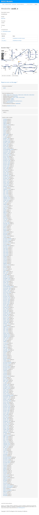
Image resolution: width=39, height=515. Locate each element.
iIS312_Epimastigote (7, 487)
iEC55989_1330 (6, 141)
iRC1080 (5, 218)
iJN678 (4, 211)
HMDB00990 (17, 103)
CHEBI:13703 (9, 94)
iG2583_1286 (6, 183)
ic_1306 (5, 137)
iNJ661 (4, 133)
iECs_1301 (5, 171)
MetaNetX (9, 105)
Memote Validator (20, 4)
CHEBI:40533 (31, 94)
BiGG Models (7, 1)
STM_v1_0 (5, 208)
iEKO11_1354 (6, 181)
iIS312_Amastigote (7, 490)
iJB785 (4, 230)
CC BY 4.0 (13, 105)
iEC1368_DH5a (6, 245)
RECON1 (3, 18)
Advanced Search (8, 4)
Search (36, 4)
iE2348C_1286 (6, 138)
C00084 (12, 98)
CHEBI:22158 (20, 94)
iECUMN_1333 (6, 178)
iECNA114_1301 (7, 160)
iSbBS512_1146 (7, 189)
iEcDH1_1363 (6, 148)
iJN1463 (5, 257)
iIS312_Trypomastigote (8, 485)
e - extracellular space (6, 31)
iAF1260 (5, 120)
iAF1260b (5, 225)
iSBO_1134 (5, 190)
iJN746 (4, 130)
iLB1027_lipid (6, 231)
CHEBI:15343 (14, 94)
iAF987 (5, 209)
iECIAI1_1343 (6, 157)
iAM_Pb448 (6, 252)
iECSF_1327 (6, 174)
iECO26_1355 (6, 164)
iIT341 (4, 131)
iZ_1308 (5, 203)
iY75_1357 (5, 219)
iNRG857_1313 (6, 186)
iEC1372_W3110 (7, 242)
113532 (13, 97)
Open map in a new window (6, 75)
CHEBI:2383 (26, 94)
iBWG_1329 (6, 134)
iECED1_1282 (6, 153)
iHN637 (5, 216)
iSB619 (5, 123)
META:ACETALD (9, 102)
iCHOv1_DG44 (6, 236)
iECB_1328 (5, 144)
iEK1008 (5, 234)
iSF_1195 (5, 128)
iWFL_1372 (5, 201)
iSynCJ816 (5, 248)
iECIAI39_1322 (6, 159)
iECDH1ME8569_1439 (8, 149)
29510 (23, 97)
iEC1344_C (5, 247)
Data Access (14, 4)
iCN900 (5, 256)
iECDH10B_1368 (7, 150)
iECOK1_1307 (6, 166)
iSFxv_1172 (6, 194)
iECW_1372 (6, 179)
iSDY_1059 (5, 192)
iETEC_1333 (6, 182)
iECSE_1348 (6, 172)
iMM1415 (5, 212)
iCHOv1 (5, 226)
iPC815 (5, 127)
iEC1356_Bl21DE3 (7, 238)
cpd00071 (12, 99)
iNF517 (5, 227)
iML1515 (5, 229)
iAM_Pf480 (5, 249)
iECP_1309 (5, 168)
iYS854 (5, 237)
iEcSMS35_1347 (7, 175)
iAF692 (5, 214)
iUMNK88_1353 (6, 198)
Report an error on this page (9, 82)
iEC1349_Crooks (7, 240)
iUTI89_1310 (6, 200)
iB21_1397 (5, 135)
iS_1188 (5, 187)
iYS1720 (5, 259)
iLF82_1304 (6, 185)
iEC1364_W (6, 241)
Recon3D (5, 233)
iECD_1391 (5, 146)
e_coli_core (5, 205)
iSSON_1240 (6, 196)
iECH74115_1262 (7, 155)
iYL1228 (5, 207)
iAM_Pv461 (5, 251)
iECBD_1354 (6, 145)
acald (4, 87)
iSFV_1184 (5, 193)
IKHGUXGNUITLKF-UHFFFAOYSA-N (15, 101)
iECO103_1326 (6, 161)
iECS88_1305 (6, 170)
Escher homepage (15, 75)
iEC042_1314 (6, 139)
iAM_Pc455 (5, 253)
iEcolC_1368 (6, 167)
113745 (20, 97)
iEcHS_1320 (6, 156)
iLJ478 (4, 215)
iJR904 (4, 204)
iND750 (5, 126)
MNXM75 (16, 96)
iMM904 (5, 122)
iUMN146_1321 (6, 197)
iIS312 (4, 488)
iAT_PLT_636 (6, 222)
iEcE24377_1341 (7, 152)
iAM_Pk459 (5, 255)
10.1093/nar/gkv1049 (21, 507)
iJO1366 (5, 119)
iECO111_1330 (6, 163)
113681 (16, 97)
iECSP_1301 (6, 176)
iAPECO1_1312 (6, 124)
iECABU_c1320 (6, 142)
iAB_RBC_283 (6, 223)
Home (3, 4)
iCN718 (5, 244)
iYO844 (5, 220)
